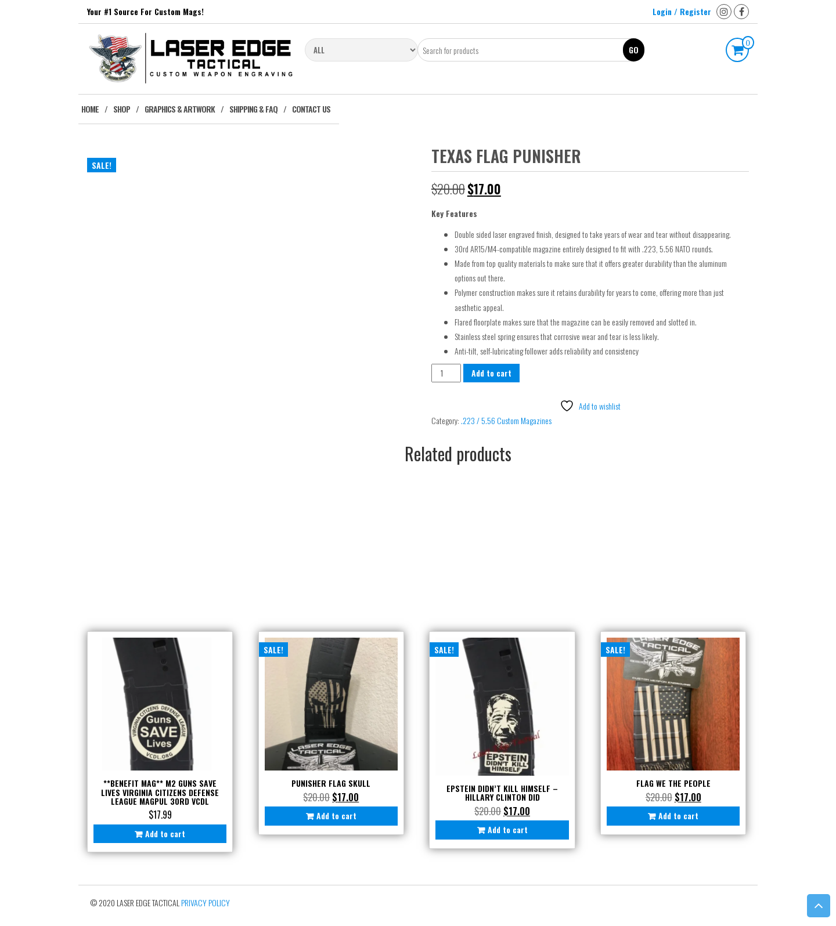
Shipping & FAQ (253, 109)
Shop (121, 109)
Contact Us (311, 109)
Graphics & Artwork (180, 109)
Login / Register (682, 11)
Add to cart (491, 373)
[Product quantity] (446, 373)
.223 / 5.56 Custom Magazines (506, 420)
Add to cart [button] (165, 833)
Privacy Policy (205, 902)
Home (90, 109)
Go (634, 50)
